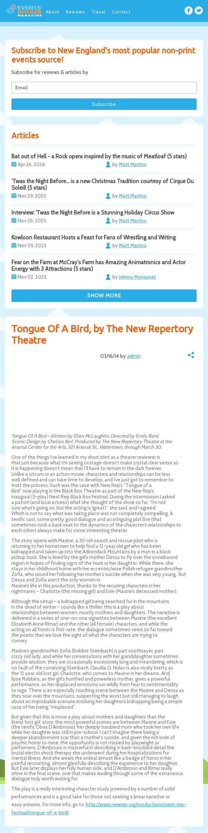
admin (134, 356)
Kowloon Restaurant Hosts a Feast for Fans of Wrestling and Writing (93, 237)
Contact (121, 12)
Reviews (75, 12)
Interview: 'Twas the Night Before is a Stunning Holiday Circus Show (92, 212)
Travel (98, 12)
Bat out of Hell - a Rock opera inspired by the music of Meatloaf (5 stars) (99, 156)
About (52, 12)
